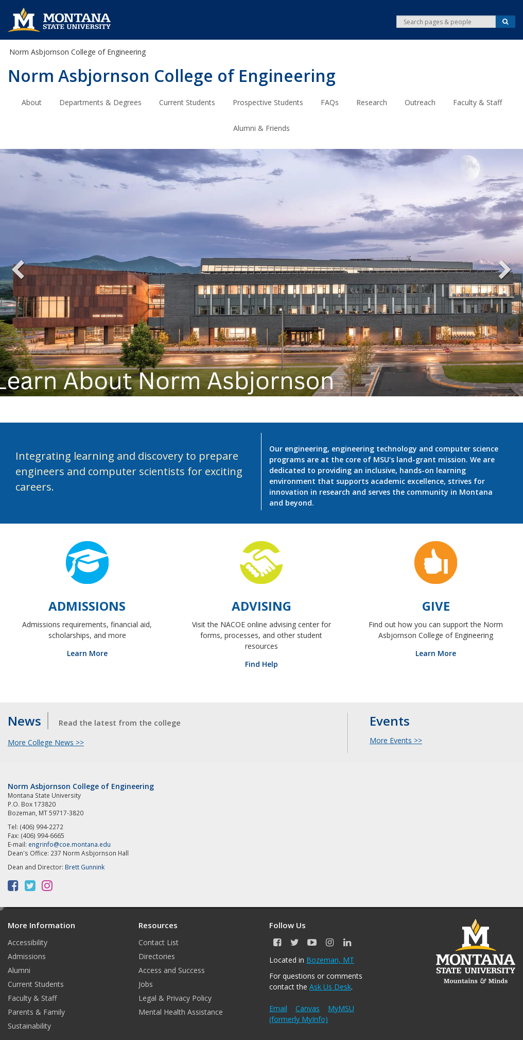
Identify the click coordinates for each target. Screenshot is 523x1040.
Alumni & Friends (261, 127)
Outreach (420, 102)
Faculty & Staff (477, 102)
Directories (156, 956)
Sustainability (29, 1025)
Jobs (145, 983)
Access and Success (171, 970)
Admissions (27, 956)
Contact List (158, 942)
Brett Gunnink (84, 866)
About (32, 102)
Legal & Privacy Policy (175, 997)
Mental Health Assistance (180, 1011)
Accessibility (27, 942)
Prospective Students (268, 102)
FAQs (330, 102)
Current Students (187, 102)
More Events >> (396, 740)
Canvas (307, 1008)
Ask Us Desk (330, 986)
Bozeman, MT (330, 959)
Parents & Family (36, 1011)
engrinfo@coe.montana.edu (69, 844)
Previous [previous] (25, 272)
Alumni (19, 970)
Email (278, 1008)
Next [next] (497, 272)
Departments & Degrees (100, 102)
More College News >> (46, 742)
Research (371, 102)
